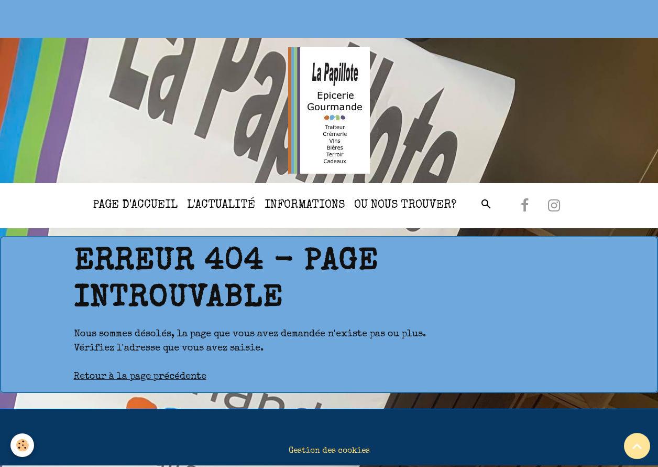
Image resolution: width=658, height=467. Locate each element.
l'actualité (221, 205)
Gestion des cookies (329, 451)
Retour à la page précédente (140, 376)
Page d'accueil (135, 205)
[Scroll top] (637, 446)
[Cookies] (22, 445)
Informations (305, 205)
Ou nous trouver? (405, 205)
